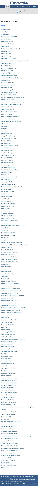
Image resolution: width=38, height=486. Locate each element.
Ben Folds (10, 44)
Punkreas (7, 228)
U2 (6, 366)
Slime (8, 419)
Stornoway (8, 375)
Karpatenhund (17, 421)
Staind (8, 264)
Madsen (14, 453)
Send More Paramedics (14, 291)
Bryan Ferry (8, 46)
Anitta (5, 131)
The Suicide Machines (10, 138)
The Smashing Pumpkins (12, 116)
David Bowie (8, 172)
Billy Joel (8, 53)
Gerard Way (9, 162)
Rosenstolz (12, 63)
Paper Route (9, 196)
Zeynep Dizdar (10, 99)
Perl (20, 104)
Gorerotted (20, 295)
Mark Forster (13, 392)
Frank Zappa (11, 315)
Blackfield (7, 208)
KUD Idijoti (8, 39)
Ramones (11, 165)
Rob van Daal (17, 186)
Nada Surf (9, 133)
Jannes (9, 201)
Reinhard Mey (10, 184)
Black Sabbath (9, 114)
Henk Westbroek (16, 121)
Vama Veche (8, 247)
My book (22, 6)
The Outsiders (9, 387)
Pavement (12, 414)
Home (3, 6)
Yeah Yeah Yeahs (8, 150)
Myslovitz (6, 194)
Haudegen (9, 395)
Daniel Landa (12, 58)
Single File (17, 310)
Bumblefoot (7, 143)
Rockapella (13, 303)
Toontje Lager (12, 383)
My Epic (6, 230)
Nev (4, 370)
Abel (11, 329)
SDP (9, 458)
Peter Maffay (14, 438)
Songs (7, 6)
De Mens (12, 337)
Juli (7, 174)
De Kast (10, 322)
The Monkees (11, 373)
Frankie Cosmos (10, 136)
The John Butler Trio (10, 85)
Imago (5, 124)
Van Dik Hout (14, 252)
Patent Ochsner (9, 399)
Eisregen (11, 109)
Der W (17, 455)
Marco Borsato (12, 94)
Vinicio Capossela (16, 320)
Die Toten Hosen (19, 102)
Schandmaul (13, 68)
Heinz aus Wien (12, 111)
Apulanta (8, 266)
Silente (8, 223)
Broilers (13, 412)
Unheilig (10, 107)
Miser (6, 278)
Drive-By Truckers (9, 235)
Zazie (5, 128)
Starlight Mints (11, 215)
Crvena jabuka (12, 385)
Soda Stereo (7, 358)
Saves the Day (6, 29)
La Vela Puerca (8, 41)
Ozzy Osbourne (12, 305)
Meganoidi (10, 179)
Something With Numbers (12, 283)
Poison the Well (22, 307)
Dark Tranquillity (13, 261)
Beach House (8, 87)
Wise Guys (10, 441)
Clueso (11, 397)
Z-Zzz (3, 25)
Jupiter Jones (12, 402)
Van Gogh (7, 51)
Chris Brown (7, 148)
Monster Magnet (12, 259)
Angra (6, 32)
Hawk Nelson (7, 140)
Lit (6, 237)
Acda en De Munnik (16, 242)
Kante (6, 269)
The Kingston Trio (15, 300)
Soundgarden (11, 153)
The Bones (10, 160)
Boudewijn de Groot (20, 339)
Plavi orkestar (9, 70)
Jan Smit (10, 82)
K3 (9, 349)
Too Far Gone (10, 182)
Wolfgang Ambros (13, 450)
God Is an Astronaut (10, 254)
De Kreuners (11, 213)
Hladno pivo (10, 218)
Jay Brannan (8, 286)
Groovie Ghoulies (12, 293)
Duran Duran (9, 361)
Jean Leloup (10, 346)
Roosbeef (7, 317)
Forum (34, 6)
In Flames (9, 298)
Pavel (7, 80)
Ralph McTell (13, 220)
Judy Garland (21, 225)
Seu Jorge (11, 206)
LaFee (8, 416)
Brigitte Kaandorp (12, 431)
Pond (5, 327)
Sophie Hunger (19, 78)
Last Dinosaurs (8, 356)
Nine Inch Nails (14, 169)
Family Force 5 (9, 271)
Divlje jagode (10, 73)
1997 (12, 90)
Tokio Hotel (11, 363)
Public (17, 6)
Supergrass (6, 34)
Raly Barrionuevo (14, 48)
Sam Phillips (12, 167)
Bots (11, 189)
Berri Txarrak (13, 177)
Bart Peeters (13, 92)
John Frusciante (8, 344)
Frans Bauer (12, 334)
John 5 (13, 404)
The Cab (7, 467)
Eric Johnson (7, 56)
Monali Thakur (23, 61)
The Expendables (15, 312)
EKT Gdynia (14, 36)
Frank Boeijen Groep (18, 97)
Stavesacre (13, 465)
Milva (11, 424)
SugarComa (9, 157)
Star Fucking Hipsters (14, 288)
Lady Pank (14, 75)
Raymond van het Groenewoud (19, 245)
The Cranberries (9, 274)
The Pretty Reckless (10, 281)
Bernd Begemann (13, 443)
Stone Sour (9, 462)
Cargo (6, 199)
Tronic (7, 126)
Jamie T (7, 276)
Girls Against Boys (15, 257)
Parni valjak (8, 65)
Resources (28, 6)
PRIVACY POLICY (24, 483)
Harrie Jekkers (9, 249)
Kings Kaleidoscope (9, 232)
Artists (12, 6)
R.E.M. (6, 240)
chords (18, 483)
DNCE (5, 353)
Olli (15, 378)
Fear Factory (10, 155)
